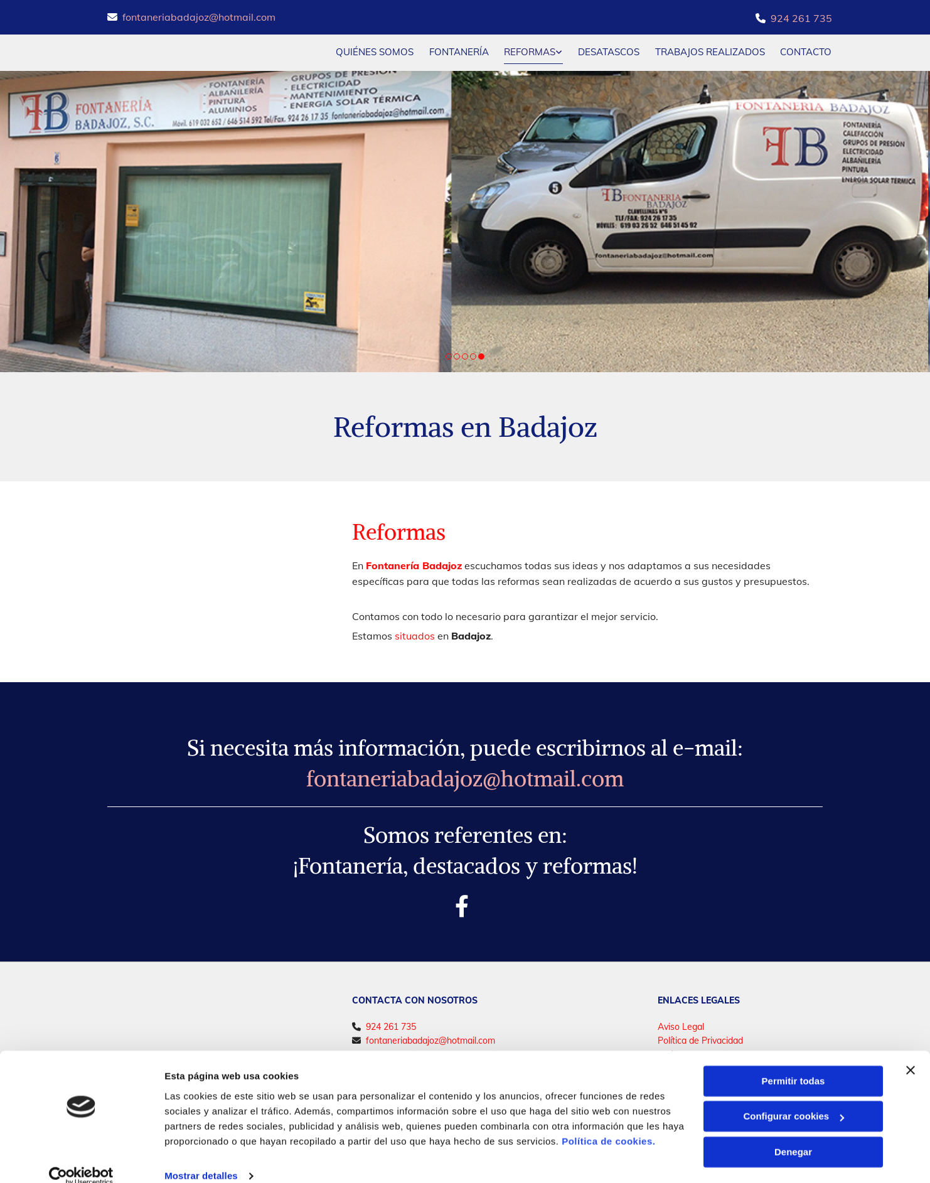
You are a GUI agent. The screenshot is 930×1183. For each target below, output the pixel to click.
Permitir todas (793, 1063)
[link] (525, 52)
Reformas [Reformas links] (529, 51)
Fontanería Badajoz (414, 564)
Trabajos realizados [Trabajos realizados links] (710, 51)
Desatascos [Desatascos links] (608, 51)
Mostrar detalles (201, 1158)
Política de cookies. (608, 1123)
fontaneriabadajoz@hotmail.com (198, 17)
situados (415, 635)
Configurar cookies (793, 1098)
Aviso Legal (681, 1026)
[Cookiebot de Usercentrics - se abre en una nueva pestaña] (81, 1158)
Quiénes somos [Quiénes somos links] (374, 51)
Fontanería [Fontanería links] (458, 51)
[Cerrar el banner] (910, 1052)
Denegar (793, 1134)
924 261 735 (801, 18)
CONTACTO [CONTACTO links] (806, 51)
